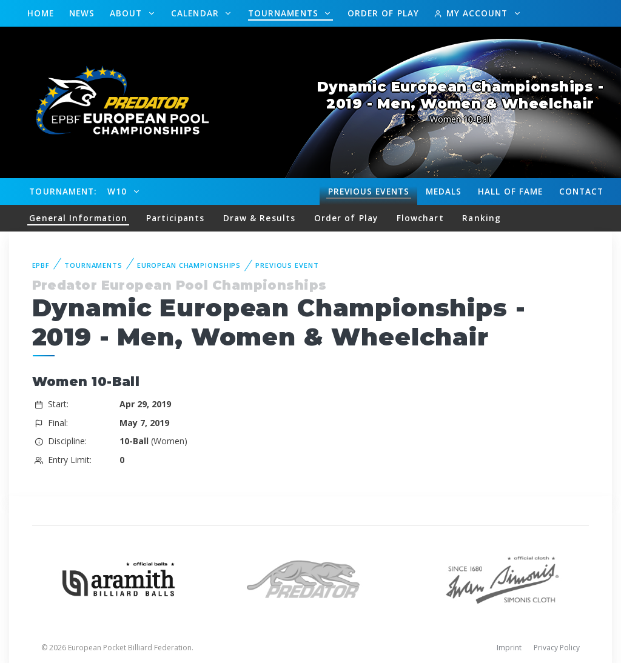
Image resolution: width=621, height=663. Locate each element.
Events (368, 191)
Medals (444, 191)
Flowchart (420, 218)
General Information (78, 218)
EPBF (41, 265)
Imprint (509, 647)
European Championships (189, 265)
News (82, 13)
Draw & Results (259, 218)
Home (40, 13)
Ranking (481, 218)
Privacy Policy (557, 647)
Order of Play (383, 13)
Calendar (196, 13)
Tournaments (284, 13)
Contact (581, 191)
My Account (472, 13)
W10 (118, 191)
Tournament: (62, 191)
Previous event (286, 265)
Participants (175, 218)
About (128, 13)
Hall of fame (510, 191)
